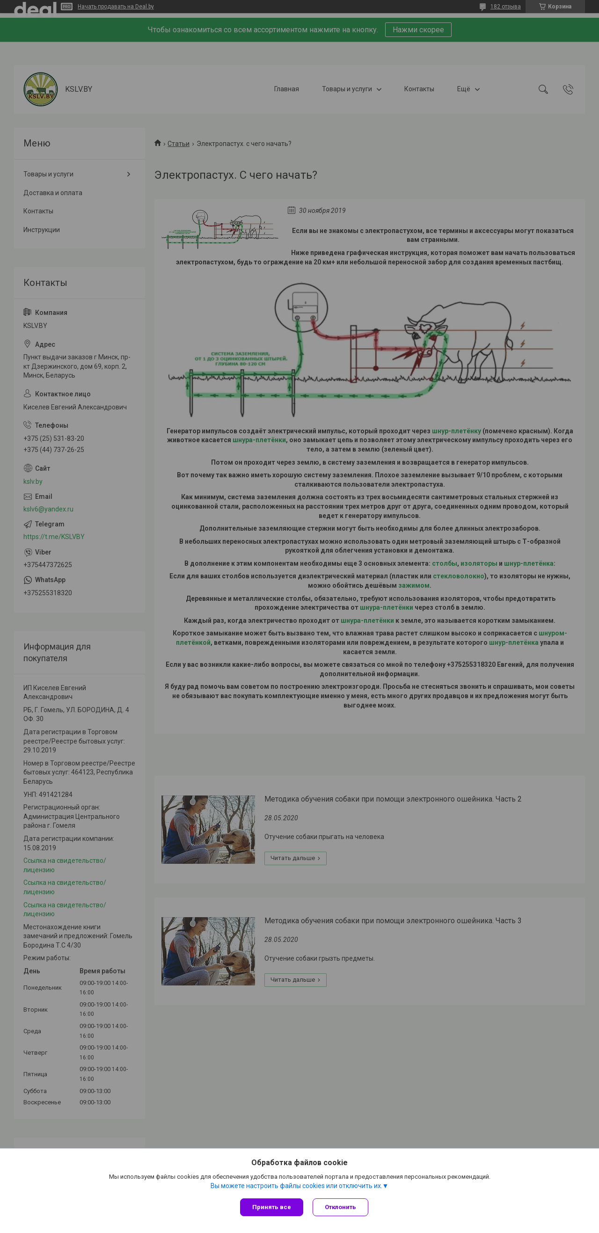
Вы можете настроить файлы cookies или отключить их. (296, 1185)
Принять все (271, 1207)
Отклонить (340, 1207)
